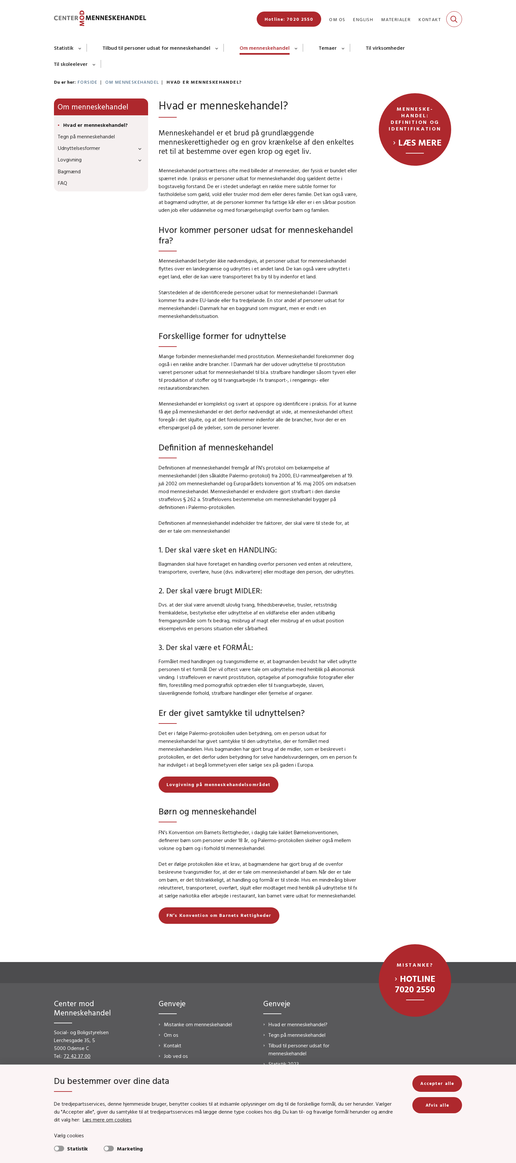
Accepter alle (437, 1083)
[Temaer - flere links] (343, 48)
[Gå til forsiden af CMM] (100, 19)
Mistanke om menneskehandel (198, 1024)
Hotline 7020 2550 (415, 983)
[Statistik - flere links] (80, 48)
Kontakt (172, 1045)
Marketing (130, 1148)
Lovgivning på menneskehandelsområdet (219, 784)
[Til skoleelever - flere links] (94, 64)
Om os (171, 1035)
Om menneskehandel (265, 47)
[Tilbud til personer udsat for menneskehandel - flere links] (217, 48)
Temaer (328, 47)
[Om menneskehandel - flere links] (296, 48)
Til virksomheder (385, 47)
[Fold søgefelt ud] (454, 19)
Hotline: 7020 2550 (289, 19)
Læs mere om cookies (107, 1119)
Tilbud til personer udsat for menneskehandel (156, 47)
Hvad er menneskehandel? (298, 1024)
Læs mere (420, 142)
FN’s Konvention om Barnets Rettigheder (219, 915)
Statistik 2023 (284, 1064)
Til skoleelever (71, 64)
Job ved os (176, 1056)
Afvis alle (437, 1105)
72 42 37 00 (77, 1056)
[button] (138, 148)
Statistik (63, 47)
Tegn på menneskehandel (297, 1035)
